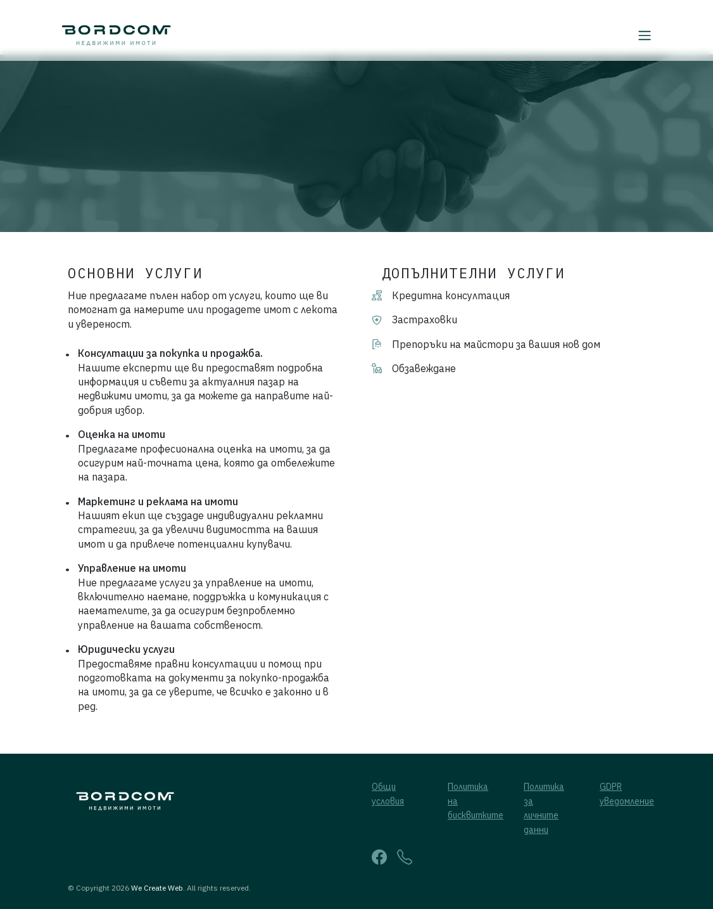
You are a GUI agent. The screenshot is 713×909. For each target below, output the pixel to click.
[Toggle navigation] (648, 35)
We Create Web (157, 888)
